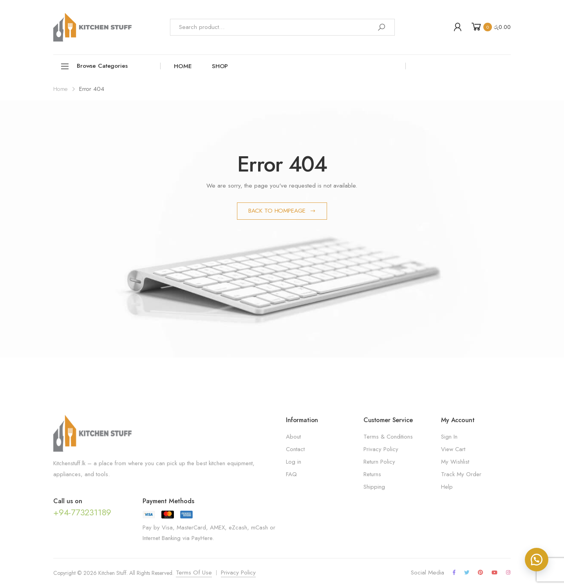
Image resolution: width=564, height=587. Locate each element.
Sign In (449, 436)
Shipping (374, 486)
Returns (372, 474)
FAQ (291, 474)
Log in (293, 461)
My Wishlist (455, 461)
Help (447, 486)
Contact (295, 449)
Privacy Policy (380, 449)
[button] (536, 559)
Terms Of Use (194, 572)
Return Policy (379, 461)
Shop (220, 66)
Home (183, 66)
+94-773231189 (82, 512)
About (293, 436)
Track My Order (461, 474)
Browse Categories (94, 66)
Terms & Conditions (388, 436)
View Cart (453, 449)
